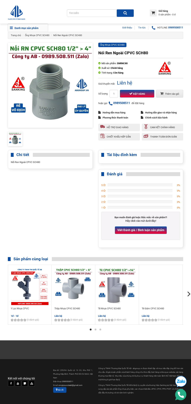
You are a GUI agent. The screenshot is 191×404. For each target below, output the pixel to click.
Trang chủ (16, 35)
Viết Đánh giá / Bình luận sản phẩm (140, 230)
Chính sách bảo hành (154, 117)
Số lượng (103, 93)
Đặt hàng (137, 93)
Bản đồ (60, 389)
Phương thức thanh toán (113, 117)
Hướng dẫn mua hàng (111, 112)
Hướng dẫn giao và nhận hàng (159, 112)
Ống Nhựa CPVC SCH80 (37, 35)
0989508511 (175, 27)
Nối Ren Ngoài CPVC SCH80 (67, 35)
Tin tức (142, 27)
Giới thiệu (127, 27)
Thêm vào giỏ (169, 93)
